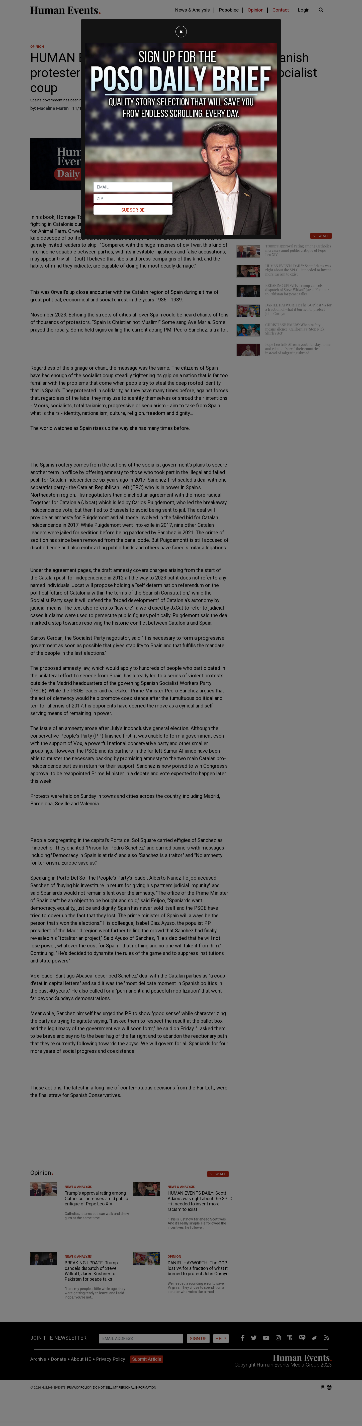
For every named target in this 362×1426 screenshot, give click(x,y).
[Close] (181, 31)
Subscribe (133, 210)
